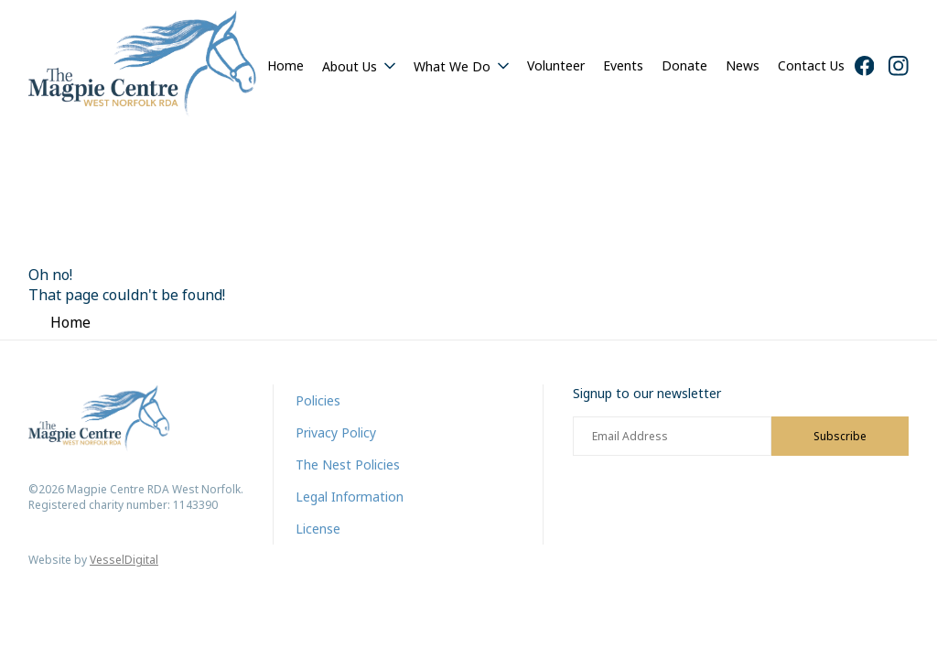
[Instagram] (899, 66)
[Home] (142, 66)
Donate (684, 65)
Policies (318, 400)
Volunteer (556, 65)
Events (623, 65)
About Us (349, 66)
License (318, 528)
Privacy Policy (336, 432)
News (742, 65)
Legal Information (350, 496)
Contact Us (811, 65)
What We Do (452, 66)
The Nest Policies (348, 464)
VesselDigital (124, 559)
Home (285, 65)
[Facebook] (865, 66)
